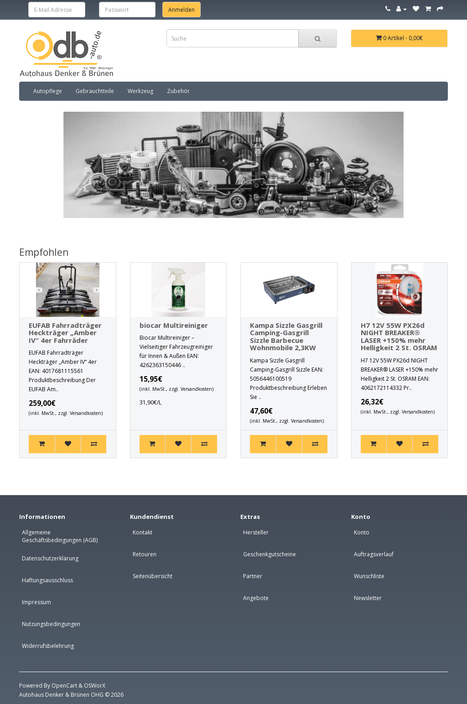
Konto (361, 532)
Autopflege (47, 91)
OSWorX (94, 685)
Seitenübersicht (152, 576)
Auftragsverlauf (374, 554)
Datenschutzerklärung (50, 558)
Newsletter (368, 598)
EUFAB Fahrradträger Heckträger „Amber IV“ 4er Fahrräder (65, 333)
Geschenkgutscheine (269, 554)
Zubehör (178, 91)
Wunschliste (369, 576)
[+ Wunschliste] (68, 444)
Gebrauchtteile (95, 91)
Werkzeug (140, 91)
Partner (252, 576)
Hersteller (256, 532)
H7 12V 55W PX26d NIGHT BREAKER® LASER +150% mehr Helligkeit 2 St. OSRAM (399, 336)
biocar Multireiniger (174, 325)
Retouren (144, 554)
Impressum (36, 602)
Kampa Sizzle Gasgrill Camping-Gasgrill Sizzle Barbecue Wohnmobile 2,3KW (286, 336)
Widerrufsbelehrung (48, 646)
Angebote (256, 598)
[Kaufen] (42, 444)
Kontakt (142, 532)
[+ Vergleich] (94, 444)
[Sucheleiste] (317, 38)
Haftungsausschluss (47, 580)
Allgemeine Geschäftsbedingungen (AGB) (60, 536)
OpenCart (64, 685)
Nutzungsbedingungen (51, 624)
